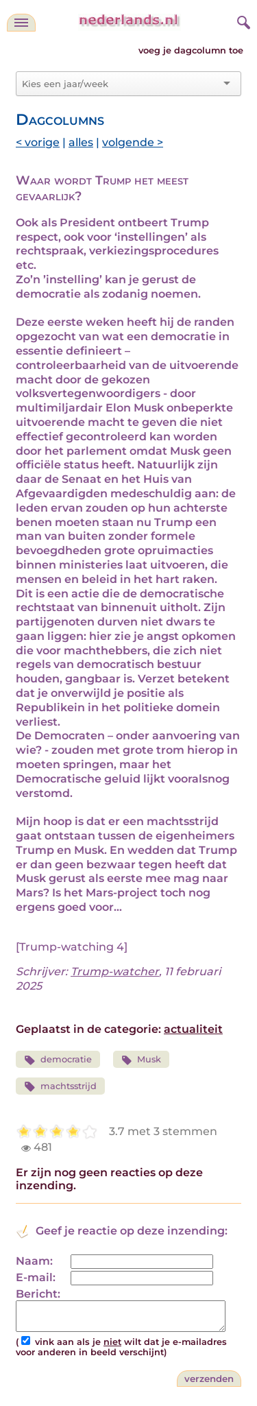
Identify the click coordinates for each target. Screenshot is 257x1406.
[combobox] (120, 84)
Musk (141, 1060)
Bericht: (38, 1293)
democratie (58, 1060)
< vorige (38, 142)
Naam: (34, 1260)
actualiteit (193, 1029)
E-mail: (36, 1277)
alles (81, 142)
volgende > (132, 142)
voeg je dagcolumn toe (190, 50)
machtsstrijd (60, 1087)
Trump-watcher (115, 971)
